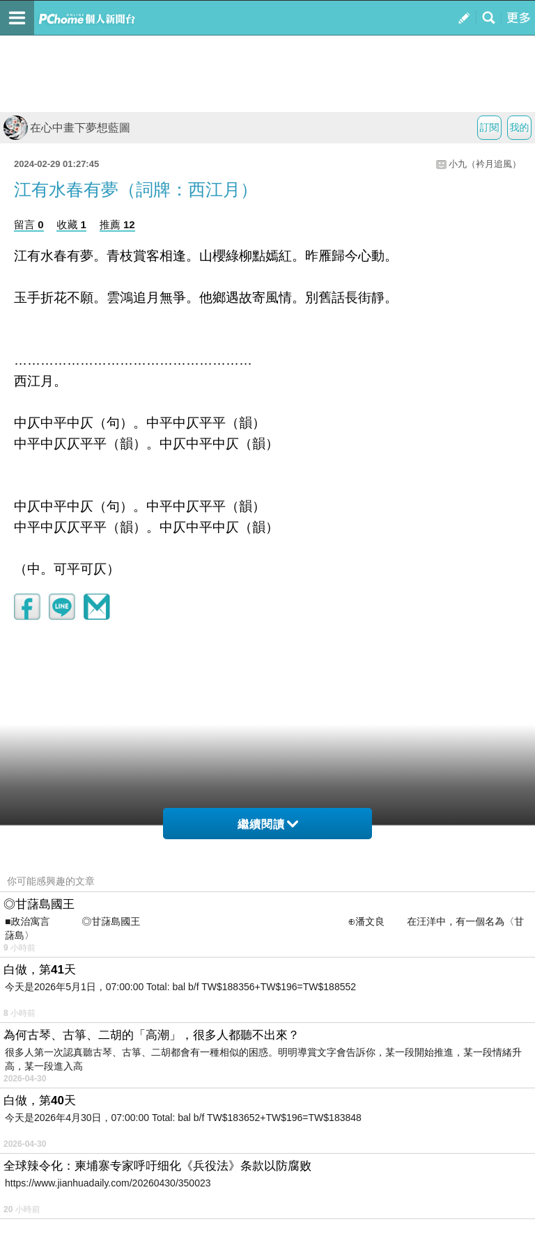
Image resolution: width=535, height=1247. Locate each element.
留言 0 (29, 224)
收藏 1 (71, 224)
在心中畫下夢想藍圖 (66, 128)
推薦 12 (117, 224)
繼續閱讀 (268, 824)
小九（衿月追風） (485, 164)
